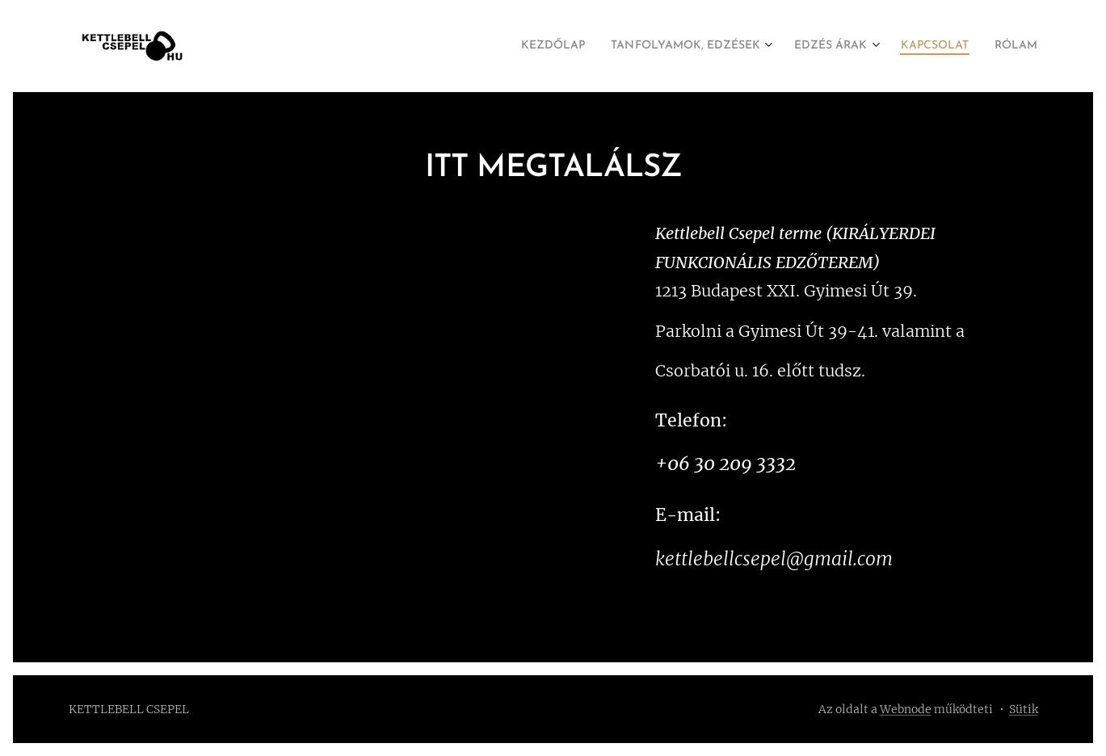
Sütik (1023, 709)
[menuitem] (501, 46)
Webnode (905, 709)
